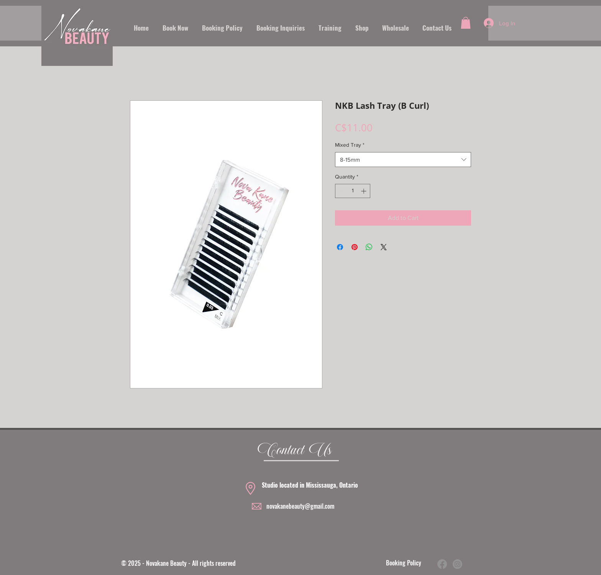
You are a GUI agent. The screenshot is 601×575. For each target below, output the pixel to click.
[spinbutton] (353, 191)
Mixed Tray (350, 145)
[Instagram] (457, 564)
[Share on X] (383, 247)
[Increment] (364, 191)
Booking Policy (403, 562)
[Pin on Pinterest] (354, 247)
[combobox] (403, 159)
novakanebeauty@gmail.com (300, 506)
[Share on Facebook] (340, 247)
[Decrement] (341, 191)
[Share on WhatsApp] (369, 247)
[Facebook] (442, 564)
